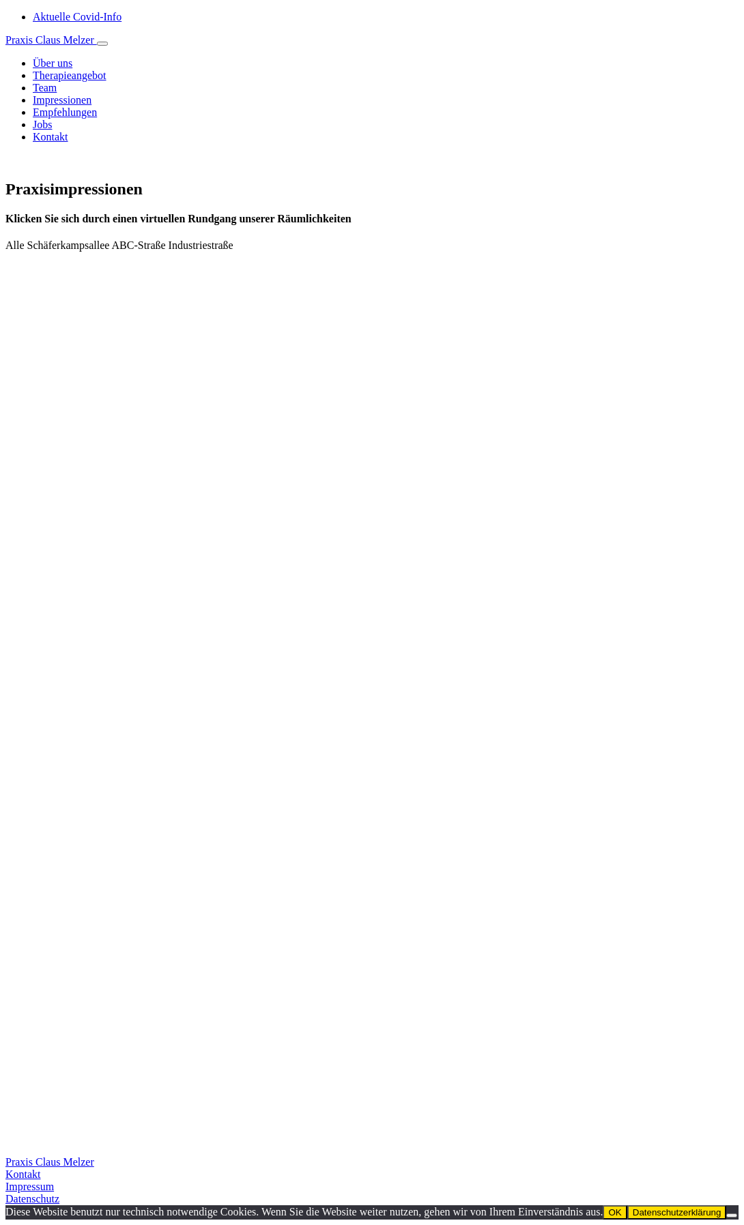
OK (614, 1212)
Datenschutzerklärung (677, 1212)
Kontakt (23, 1174)
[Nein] (731, 1215)
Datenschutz (32, 1199)
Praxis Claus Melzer (51, 40)
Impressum (29, 1186)
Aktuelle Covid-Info (77, 17)
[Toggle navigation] (102, 44)
